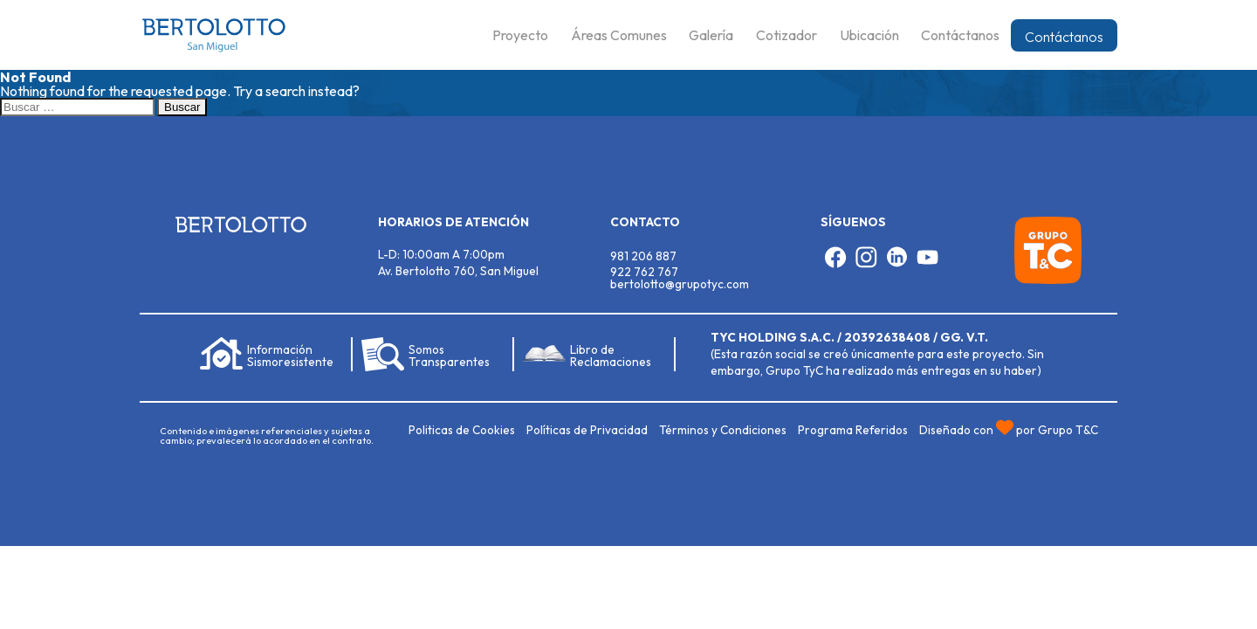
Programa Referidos (853, 430)
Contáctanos (1064, 36)
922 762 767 (644, 272)
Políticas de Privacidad (587, 430)
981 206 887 (643, 256)
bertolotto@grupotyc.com (679, 284)
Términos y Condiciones (722, 430)
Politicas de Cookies (462, 430)
